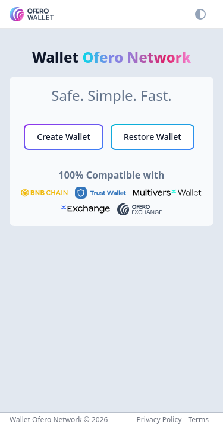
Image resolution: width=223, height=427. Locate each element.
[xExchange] (85, 208)
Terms (198, 420)
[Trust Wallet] (100, 191)
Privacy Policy (159, 420)
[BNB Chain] (44, 191)
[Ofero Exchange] (139, 208)
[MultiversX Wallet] (167, 191)
